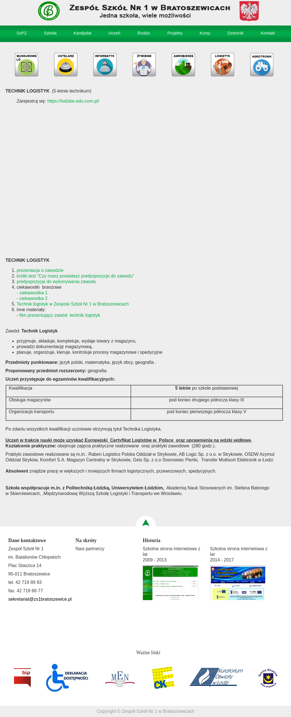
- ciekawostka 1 (32, 292)
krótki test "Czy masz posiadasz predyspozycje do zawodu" (75, 276)
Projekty (175, 33)
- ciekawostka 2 (32, 298)
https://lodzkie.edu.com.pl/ (73, 101)
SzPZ (22, 33)
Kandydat (82, 33)
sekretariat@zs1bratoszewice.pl (40, 599)
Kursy (205, 33)
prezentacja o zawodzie (40, 270)
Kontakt (268, 33)
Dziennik (235, 33)
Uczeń (114, 33)
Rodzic (144, 33)
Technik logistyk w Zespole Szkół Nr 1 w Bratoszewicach (73, 304)
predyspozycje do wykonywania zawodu (56, 281)
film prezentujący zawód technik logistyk (59, 315)
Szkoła (50, 33)
